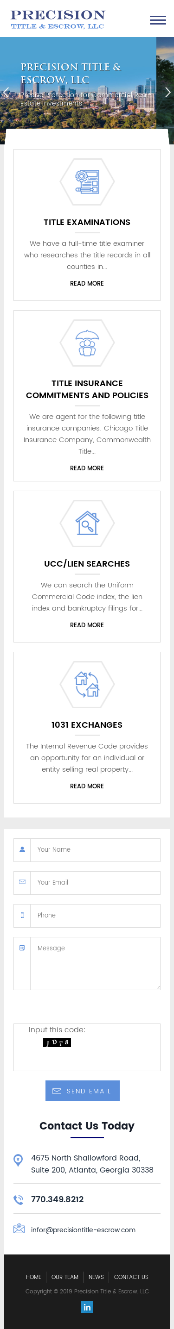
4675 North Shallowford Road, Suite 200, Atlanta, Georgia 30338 (92, 1164)
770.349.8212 (57, 1199)
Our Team (65, 1277)
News (96, 1277)
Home (33, 1277)
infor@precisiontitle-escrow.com (83, 1230)
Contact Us (131, 1277)
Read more (87, 284)
